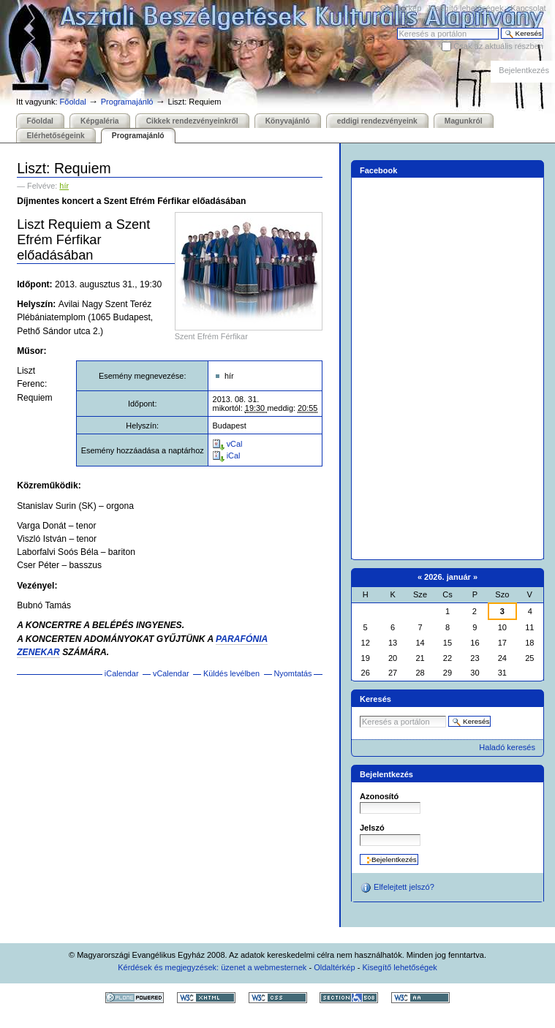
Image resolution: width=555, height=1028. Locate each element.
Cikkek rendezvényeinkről (192, 121)
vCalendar (171, 673)
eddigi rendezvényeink (377, 121)
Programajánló (127, 101)
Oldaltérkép (400, 8)
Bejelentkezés (524, 70)
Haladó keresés (507, 747)
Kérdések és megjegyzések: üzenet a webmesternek (212, 967)
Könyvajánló (287, 121)
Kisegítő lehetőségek (465, 8)
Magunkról (464, 121)
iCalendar (122, 673)
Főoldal (73, 101)
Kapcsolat (527, 8)
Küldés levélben (231, 673)
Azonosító (379, 796)
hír (64, 185)
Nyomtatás (292, 673)
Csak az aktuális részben (498, 46)
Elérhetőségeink (56, 136)
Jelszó (372, 827)
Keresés (396, 27)
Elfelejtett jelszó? (397, 887)
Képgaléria (99, 121)
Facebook (379, 170)
